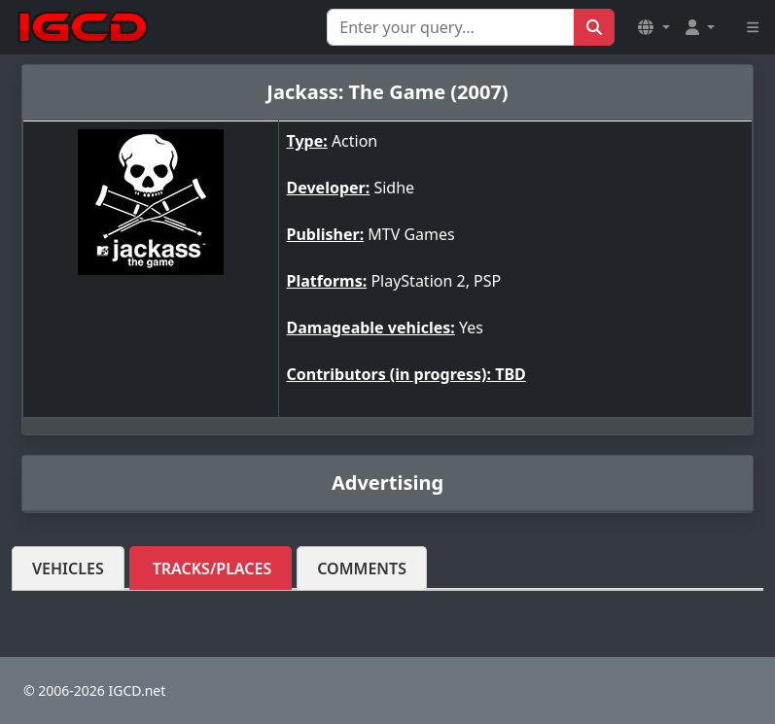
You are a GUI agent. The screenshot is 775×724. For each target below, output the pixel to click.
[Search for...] (451, 27)
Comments (361, 568)
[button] (653, 27)
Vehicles (68, 568)
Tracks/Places (212, 568)
